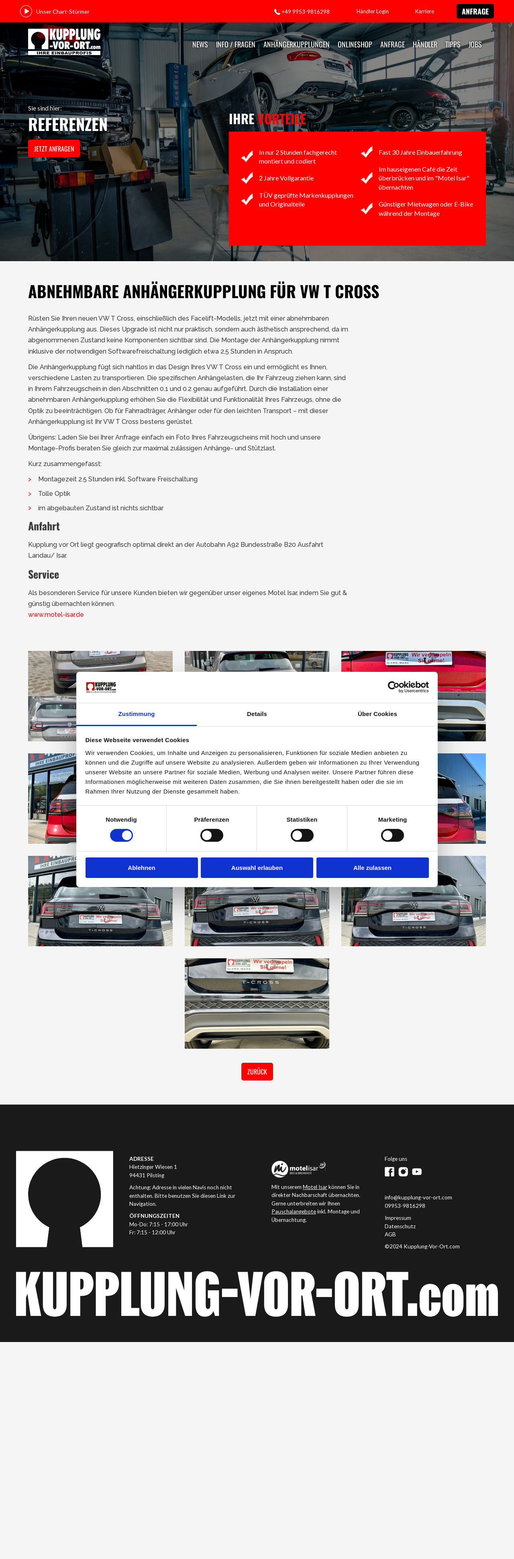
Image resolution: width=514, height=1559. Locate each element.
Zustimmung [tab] (136, 713)
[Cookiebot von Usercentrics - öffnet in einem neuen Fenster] (394, 687)
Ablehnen (141, 867)
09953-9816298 (405, 1206)
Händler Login (373, 11)
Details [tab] (257, 713)
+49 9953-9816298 (305, 11)
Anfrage (475, 11)
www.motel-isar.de (56, 614)
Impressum (398, 1218)
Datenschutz (400, 1226)
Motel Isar (315, 1187)
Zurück (257, 1071)
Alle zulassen (372, 867)
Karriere (424, 11)
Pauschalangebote (293, 1211)
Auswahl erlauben (257, 867)
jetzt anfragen (54, 148)
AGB (390, 1234)
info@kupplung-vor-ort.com (418, 1197)
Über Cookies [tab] (377, 713)
